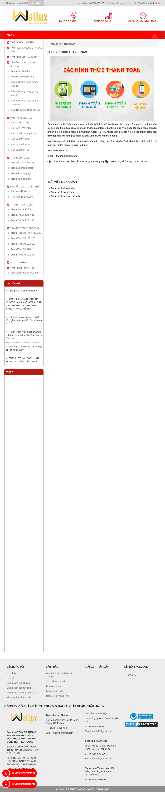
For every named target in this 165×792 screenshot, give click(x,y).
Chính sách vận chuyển (63, 188)
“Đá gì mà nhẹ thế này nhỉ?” (22, 290)
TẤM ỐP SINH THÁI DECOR (24, 57)
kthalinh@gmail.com (121, 3)
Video (9, 372)
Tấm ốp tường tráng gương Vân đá (24, 84)
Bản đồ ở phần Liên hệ (149, 3)
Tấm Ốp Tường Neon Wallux (25, 110)
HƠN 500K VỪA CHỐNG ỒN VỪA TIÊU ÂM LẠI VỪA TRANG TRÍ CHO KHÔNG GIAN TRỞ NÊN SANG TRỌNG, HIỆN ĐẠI (24, 304)
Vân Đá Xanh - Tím (20, 144)
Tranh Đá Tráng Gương (22, 76)
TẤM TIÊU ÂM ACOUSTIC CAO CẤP (26, 49)
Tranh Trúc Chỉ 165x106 (23, 238)
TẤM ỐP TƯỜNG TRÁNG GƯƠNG (23, 64)
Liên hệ (10, 678)
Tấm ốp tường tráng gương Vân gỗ (24, 93)
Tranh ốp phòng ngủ (21, 173)
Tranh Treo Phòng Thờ (24, 228)
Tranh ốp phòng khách (22, 168)
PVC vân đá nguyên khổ (25, 186)
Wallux (132, 675)
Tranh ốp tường (20, 157)
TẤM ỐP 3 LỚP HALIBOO (23, 268)
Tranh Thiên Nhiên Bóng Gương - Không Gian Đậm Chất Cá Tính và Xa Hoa (24, 335)
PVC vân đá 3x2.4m (21, 191)
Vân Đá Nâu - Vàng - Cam (24, 133)
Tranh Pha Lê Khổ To (21, 209)
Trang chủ (54, 44)
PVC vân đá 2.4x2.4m (22, 197)
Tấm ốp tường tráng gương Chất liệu (24, 102)
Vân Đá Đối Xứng (20, 122)
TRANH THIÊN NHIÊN (22, 162)
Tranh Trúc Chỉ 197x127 (23, 243)
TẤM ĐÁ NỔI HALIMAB (22, 42)
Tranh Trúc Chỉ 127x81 (22, 254)
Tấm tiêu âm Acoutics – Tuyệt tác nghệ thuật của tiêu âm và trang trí (24, 320)
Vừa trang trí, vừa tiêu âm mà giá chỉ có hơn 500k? (24, 348)
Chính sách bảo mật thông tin (65, 196)
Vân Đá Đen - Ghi (20, 139)
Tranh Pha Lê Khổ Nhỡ (22, 215)
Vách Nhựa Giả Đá (21, 118)
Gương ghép (18, 262)
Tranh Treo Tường (22, 204)
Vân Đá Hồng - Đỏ (20, 150)
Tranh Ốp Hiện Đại (20, 71)
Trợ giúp (69, 44)
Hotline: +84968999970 (92, 3)
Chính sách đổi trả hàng (63, 192)
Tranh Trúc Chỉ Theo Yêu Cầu (26, 233)
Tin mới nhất (14, 283)
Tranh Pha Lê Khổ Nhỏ (22, 220)
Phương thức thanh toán (19, 697)
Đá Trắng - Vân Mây (21, 128)
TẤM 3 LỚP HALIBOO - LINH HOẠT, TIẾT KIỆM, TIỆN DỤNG (22, 360)
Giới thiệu (12, 673)
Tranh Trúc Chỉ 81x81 (22, 249)
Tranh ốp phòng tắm (21, 179)
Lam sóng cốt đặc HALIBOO (25, 272)
